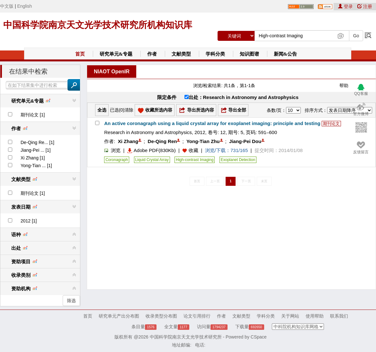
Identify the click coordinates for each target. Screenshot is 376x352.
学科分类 (215, 54)
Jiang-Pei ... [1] (35, 150)
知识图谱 (249, 54)
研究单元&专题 (116, 54)
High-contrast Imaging (194, 160)
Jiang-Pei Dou (245, 141)
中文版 (6, 6)
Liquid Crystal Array (152, 160)
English (24, 6)
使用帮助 (315, 316)
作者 (152, 54)
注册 (364, 6)
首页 (80, 54)
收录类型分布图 (161, 316)
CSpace (259, 336)
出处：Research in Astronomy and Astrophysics (241, 97)
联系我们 (339, 316)
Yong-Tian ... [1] (36, 165)
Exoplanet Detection (238, 160)
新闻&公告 (285, 54)
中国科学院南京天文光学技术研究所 (186, 336)
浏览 (112, 150)
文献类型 (181, 54)
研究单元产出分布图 (119, 316)
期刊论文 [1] (33, 114)
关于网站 (290, 316)
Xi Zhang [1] (33, 157)
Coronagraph (116, 160)
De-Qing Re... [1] (37, 142)
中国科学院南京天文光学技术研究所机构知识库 (97, 25)
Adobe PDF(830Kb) (151, 150)
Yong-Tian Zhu (203, 141)
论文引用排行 (197, 316)
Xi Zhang (128, 141)
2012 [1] (29, 220)
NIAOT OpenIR (112, 71)
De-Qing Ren (162, 141)
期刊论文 (331, 123)
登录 (346, 6)
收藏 (193, 150)
